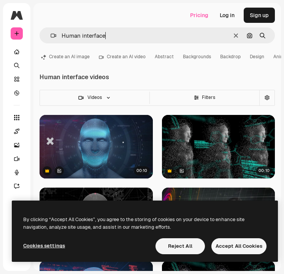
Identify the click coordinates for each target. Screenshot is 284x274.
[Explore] (17, 93)
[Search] (17, 65)
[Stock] (17, 79)
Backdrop (230, 57)
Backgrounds (197, 57)
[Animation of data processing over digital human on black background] (218, 146)
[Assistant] (20, 186)
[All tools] (17, 118)
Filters (204, 97)
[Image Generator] (20, 145)
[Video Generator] (20, 159)
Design (257, 57)
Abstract (164, 57)
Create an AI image (65, 57)
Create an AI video (122, 57)
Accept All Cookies (239, 246)
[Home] (17, 52)
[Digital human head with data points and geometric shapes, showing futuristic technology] (96, 146)
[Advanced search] (266, 97)
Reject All (180, 246)
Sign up (259, 15)
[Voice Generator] (20, 172)
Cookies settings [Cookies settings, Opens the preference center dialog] (44, 245)
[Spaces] (20, 131)
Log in (227, 15)
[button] (50, 35)
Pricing (199, 15)
